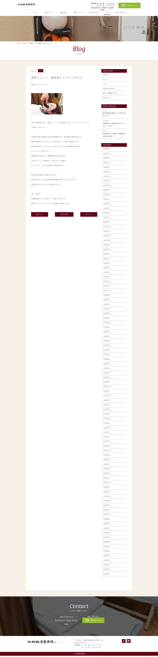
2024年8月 (107, 251)
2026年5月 (107, 155)
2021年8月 (107, 411)
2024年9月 (107, 246)
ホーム (36, 12)
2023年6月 (107, 315)
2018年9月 (107, 548)
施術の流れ (63, 12)
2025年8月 (107, 196)
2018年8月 (107, 552)
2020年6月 (107, 470)
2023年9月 (107, 301)
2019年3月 (107, 525)
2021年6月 (107, 420)
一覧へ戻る (64, 215)
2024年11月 (107, 237)
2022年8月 (107, 360)
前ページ (40, 215)
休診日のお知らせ (109, 90)
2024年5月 (107, 264)
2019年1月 (107, 529)
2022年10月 (107, 351)
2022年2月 (107, 388)
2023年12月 (107, 287)
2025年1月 (107, 228)
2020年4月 (107, 479)
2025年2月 (107, 223)
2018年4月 (107, 570)
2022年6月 (107, 369)
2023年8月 (107, 305)
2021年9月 (107, 406)
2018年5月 (107, 566)
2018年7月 (107, 557)
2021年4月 (107, 429)
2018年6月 (107, 561)
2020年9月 (107, 456)
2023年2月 (107, 333)
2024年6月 (107, 260)
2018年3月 (107, 575)
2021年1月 (107, 442)
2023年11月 (107, 292)
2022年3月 (107, 383)
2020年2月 (107, 488)
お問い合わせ (120, 12)
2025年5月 (107, 209)
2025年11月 (107, 182)
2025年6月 (107, 205)
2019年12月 (107, 497)
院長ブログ (107, 99)
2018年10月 (107, 543)
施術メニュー (78, 12)
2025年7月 (107, 200)
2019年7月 (107, 511)
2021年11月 (107, 401)
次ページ (89, 215)
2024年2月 (107, 278)
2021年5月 (107, 424)
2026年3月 (107, 164)
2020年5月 (107, 474)
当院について (48, 12)
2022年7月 (107, 365)
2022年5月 (107, 374)
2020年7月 (107, 465)
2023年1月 (107, 337)
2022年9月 (107, 356)
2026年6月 (107, 150)
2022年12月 (107, 342)
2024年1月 (107, 283)
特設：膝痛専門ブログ (110, 94)
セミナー (106, 81)
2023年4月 (107, 324)
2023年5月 (107, 319)
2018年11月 (107, 538)
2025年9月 (107, 191)
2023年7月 (107, 310)
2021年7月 (107, 415)
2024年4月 (107, 269)
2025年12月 (107, 177)
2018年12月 (107, 534)
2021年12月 (107, 397)
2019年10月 (107, 502)
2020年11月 (107, 452)
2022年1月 (107, 392)
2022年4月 (107, 379)
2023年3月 (107, 328)
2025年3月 (107, 219)
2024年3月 (107, 273)
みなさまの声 (93, 12)
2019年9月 (107, 506)
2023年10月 (107, 296)
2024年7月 (107, 255)
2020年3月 (107, 484)
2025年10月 (107, 187)
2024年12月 (107, 232)
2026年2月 (107, 168)
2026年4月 (107, 159)
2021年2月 (107, 438)
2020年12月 (107, 447)
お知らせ (106, 76)
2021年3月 (107, 433)
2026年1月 (107, 173)
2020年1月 (107, 493)
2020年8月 (107, 461)
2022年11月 (107, 347)
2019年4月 (107, 520)
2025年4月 (107, 214)
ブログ (107, 12)
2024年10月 (107, 241)
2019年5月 (107, 516)
